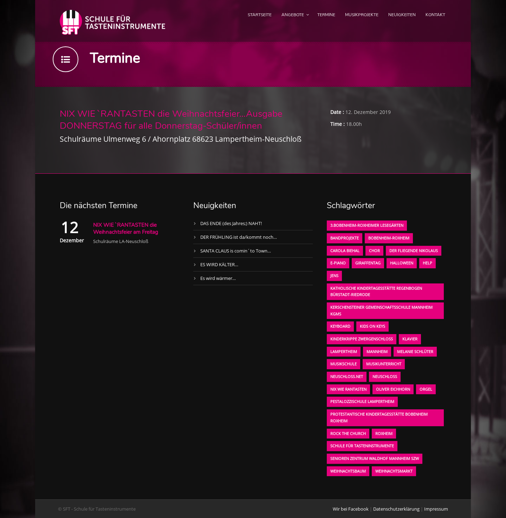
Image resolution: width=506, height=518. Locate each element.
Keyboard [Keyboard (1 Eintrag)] (340, 326)
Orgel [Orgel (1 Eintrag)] (426, 389)
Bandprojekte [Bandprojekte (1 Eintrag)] (344, 238)
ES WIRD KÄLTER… (219, 264)
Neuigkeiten (402, 15)
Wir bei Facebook (351, 509)
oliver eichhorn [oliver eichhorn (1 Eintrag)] (393, 389)
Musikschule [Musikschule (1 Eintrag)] (343, 363)
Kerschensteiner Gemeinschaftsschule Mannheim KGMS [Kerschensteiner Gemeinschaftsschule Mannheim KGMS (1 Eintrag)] (381, 310)
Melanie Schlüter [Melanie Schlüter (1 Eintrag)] (415, 351)
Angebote (292, 15)
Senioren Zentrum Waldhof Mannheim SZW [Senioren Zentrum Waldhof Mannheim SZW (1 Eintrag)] (374, 458)
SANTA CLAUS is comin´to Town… (235, 251)
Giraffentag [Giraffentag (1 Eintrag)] (368, 263)
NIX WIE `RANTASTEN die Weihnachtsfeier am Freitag (125, 229)
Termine (326, 15)
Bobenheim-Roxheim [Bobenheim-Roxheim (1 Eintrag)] (388, 238)
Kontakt (435, 15)
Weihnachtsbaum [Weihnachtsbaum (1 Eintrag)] (348, 471)
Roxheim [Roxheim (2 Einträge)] (384, 433)
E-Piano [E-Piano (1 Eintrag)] (338, 263)
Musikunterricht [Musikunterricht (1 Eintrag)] (383, 363)
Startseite (260, 15)
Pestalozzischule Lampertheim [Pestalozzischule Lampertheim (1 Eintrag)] (362, 401)
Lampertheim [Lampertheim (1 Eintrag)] (343, 351)
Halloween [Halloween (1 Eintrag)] (401, 263)
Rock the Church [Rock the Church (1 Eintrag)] (348, 433)
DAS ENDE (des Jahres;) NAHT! (231, 223)
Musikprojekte (361, 15)
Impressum (436, 509)
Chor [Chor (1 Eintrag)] (374, 250)
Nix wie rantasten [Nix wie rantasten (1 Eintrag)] (348, 389)
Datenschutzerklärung (396, 509)
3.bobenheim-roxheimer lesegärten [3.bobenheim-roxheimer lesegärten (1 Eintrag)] (366, 225)
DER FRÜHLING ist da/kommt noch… (238, 237)
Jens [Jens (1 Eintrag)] (334, 275)
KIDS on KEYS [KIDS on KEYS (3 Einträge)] (372, 326)
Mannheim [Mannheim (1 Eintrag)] (377, 351)
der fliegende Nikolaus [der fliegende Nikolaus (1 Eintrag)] (413, 250)
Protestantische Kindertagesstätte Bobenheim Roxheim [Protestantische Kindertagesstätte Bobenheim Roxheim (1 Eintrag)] (379, 417)
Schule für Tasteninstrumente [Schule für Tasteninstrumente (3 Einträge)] (362, 445)
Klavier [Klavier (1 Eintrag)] (409, 338)
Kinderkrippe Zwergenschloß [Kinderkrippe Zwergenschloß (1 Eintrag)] (361, 338)
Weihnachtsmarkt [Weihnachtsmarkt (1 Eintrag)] (394, 471)
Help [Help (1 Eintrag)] (427, 263)
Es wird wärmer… (218, 278)
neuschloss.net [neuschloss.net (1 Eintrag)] (346, 376)
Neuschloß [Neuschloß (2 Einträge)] (384, 376)
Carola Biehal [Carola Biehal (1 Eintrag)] (344, 250)
